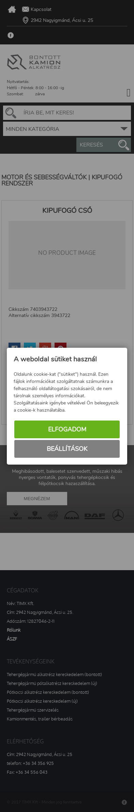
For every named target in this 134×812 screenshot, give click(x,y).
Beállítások (67, 449)
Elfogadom (67, 429)
